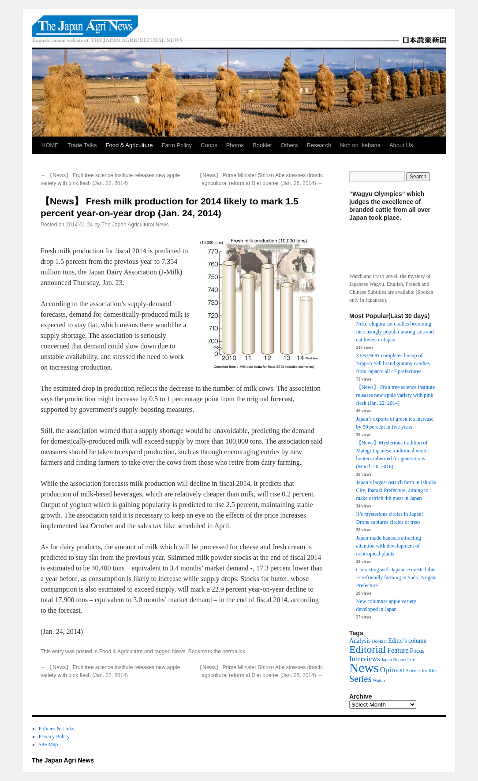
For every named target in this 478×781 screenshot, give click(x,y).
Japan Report (393, 659)
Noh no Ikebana (360, 145)
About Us (401, 145)
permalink (233, 651)
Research (319, 145)
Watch (379, 680)
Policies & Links (57, 728)
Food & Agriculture (129, 145)
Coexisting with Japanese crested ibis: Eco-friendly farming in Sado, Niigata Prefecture (396, 577)
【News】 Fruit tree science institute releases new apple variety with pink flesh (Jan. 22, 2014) (395, 395)
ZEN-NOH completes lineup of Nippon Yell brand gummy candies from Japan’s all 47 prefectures (393, 363)
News (178, 651)
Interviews (364, 659)
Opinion (392, 670)
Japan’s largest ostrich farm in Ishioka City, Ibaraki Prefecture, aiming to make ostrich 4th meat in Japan (396, 490)
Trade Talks (82, 145)
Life (411, 659)
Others (289, 145)
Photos (235, 145)
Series (360, 679)
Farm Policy (176, 145)
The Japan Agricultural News (135, 225)
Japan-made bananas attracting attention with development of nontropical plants (388, 546)
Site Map (48, 744)
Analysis (359, 640)
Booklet (262, 145)
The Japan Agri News (63, 760)
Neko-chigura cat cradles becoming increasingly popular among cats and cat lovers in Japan (395, 332)
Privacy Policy (54, 736)
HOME (50, 145)
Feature (398, 651)
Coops (209, 145)
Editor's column (407, 640)
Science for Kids (421, 670)
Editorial (367, 649)
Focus (417, 651)
